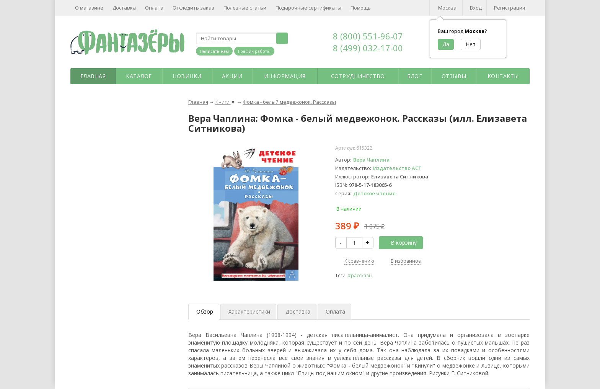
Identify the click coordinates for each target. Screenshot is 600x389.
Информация (285, 76)
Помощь (361, 7)
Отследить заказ (193, 7)
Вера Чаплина (371, 159)
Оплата (154, 7)
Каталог (139, 76)
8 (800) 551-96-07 (368, 36)
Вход (476, 7)
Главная (93, 76)
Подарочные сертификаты (308, 7)
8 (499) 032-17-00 (368, 48)
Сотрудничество (358, 76)
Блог (414, 76)
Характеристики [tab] (249, 311)
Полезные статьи (244, 7)
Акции (232, 76)
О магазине (89, 7)
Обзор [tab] (204, 311)
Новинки (187, 76)
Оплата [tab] (335, 311)
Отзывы (454, 76)
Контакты (503, 76)
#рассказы (360, 275)
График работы (254, 51)
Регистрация (509, 7)
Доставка (124, 7)
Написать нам (214, 51)
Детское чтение (374, 193)
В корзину (399, 242)
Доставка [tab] (297, 311)
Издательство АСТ (397, 168)
